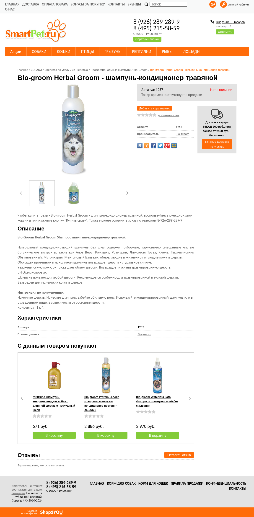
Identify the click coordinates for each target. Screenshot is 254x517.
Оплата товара (55, 4)
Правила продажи (187, 483)
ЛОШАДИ (191, 51)
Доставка (30, 4)
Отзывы (29, 455)
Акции (15, 51)
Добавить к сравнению (154, 108)
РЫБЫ (167, 51)
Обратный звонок (147, 39)
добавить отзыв (168, 115)
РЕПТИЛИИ (141, 51)
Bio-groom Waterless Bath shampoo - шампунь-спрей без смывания (157, 401)
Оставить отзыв (179, 455)
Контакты (116, 4)
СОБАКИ (39, 51)
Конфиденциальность (226, 483)
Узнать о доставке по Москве (217, 144)
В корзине (230, 22)
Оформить (225, 32)
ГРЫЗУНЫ (113, 51)
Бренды (134, 4)
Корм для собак (121, 483)
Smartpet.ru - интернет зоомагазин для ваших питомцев (27, 489)
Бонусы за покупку (87, 4)
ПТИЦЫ (87, 51)
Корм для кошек (153, 483)
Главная (12, 4)
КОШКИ (63, 51)
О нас (10, 9)
